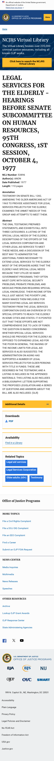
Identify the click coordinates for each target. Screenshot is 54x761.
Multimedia (8, 574)
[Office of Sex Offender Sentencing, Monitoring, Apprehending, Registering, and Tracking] (43, 681)
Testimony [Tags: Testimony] (36, 477)
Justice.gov (7, 748)
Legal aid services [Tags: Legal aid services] (16, 461)
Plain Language (9, 707)
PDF (11, 421)
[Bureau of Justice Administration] (10, 670)
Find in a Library (13, 442)
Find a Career (9, 542)
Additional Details (15, 404)
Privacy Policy (8, 714)
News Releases (10, 581)
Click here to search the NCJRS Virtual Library (27, 62)
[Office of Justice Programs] (6, 17)
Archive (6, 606)
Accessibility (8, 700)
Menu (47, 17)
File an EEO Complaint (13, 535)
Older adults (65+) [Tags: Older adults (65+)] (16, 477)
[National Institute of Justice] (43, 670)
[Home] (26, 17)
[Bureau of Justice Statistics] (27, 672)
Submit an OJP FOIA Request (17, 549)
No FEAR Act (8, 728)
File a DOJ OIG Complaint (15, 528)
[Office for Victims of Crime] (27, 682)
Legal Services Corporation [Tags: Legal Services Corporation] (21, 469)
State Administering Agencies (17, 627)
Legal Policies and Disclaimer (16, 721)
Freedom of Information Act (15, 735)
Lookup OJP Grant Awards (15, 613)
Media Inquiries (10, 567)
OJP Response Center (13, 620)
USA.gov (6, 742)
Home (4, 29)
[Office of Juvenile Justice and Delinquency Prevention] (10, 682)
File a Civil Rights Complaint (16, 521)
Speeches (7, 588)
